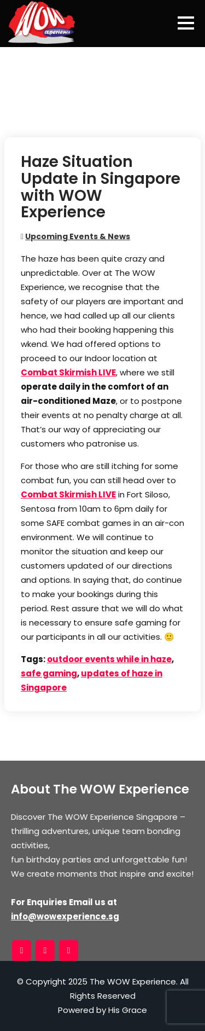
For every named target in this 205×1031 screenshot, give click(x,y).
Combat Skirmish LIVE (68, 372)
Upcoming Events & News (77, 236)
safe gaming (49, 673)
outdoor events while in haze (109, 659)
